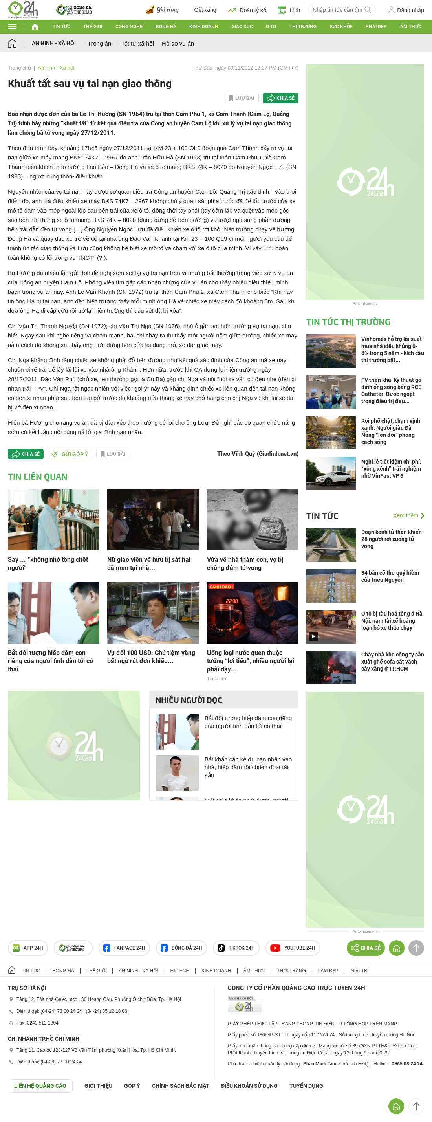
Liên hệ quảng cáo (40, 1086)
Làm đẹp (328, 971)
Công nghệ (129, 26)
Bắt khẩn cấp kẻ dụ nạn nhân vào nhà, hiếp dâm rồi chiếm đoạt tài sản (248, 767)
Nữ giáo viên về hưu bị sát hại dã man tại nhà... (148, 564)
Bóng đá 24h (181, 948)
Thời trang (291, 971)
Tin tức (61, 26)
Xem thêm (405, 515)
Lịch (289, 10)
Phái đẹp (376, 26)
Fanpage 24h (124, 948)
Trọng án (99, 43)
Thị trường (303, 26)
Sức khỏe (341, 26)
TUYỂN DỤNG (306, 1086)
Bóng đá (166, 26)
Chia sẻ (286, 98)
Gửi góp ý (69, 454)
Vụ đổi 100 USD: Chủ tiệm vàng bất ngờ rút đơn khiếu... (151, 657)
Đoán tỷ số (247, 10)
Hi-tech (179, 971)
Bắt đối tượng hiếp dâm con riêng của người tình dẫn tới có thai (50, 661)
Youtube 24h (292, 948)
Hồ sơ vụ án (178, 43)
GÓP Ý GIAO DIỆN (23, 1111)
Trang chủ (19, 68)
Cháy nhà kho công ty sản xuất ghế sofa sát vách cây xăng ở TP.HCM (392, 661)
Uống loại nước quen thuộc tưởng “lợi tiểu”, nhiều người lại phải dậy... (250, 661)
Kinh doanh (203, 26)
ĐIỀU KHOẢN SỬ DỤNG (249, 1086)
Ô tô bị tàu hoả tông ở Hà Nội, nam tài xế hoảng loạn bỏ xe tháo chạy (392, 620)
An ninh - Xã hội (54, 43)
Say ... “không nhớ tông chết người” (48, 564)
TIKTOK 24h (236, 948)
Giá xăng (205, 10)
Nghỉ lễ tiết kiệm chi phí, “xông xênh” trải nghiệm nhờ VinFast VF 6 (391, 468)
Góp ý (132, 1086)
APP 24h (28, 948)
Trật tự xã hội (136, 43)
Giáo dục (242, 26)
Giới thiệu (98, 1086)
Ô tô (271, 26)
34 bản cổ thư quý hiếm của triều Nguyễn (390, 576)
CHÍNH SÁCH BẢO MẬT (180, 1086)
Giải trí (359, 971)
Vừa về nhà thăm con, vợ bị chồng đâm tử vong (245, 564)
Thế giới (92, 26)
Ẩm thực (410, 26)
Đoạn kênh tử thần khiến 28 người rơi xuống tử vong (391, 539)
